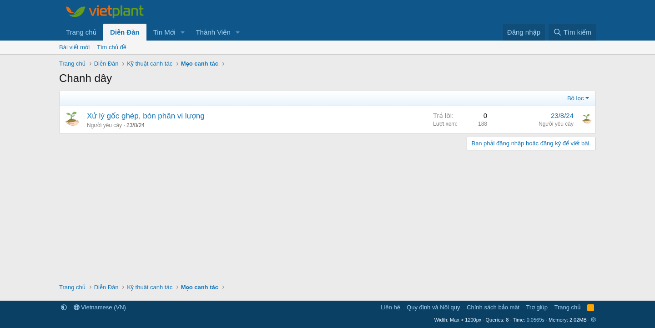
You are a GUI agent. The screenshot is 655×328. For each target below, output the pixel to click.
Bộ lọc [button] (575, 98)
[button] (182, 32)
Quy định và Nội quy (433, 307)
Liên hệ (390, 307)
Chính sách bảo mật (493, 307)
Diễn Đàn (125, 32)
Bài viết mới (74, 47)
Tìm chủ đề (111, 47)
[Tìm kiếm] (572, 32)
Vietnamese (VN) (100, 307)
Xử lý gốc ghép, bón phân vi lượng (146, 116)
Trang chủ (81, 32)
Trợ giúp (537, 307)
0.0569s (535, 320)
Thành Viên (213, 32)
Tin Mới (164, 32)
